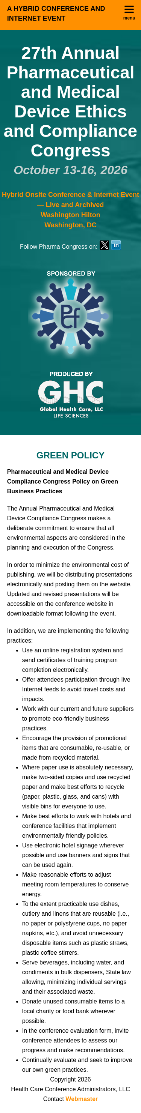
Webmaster (81, 1099)
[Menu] (129, 13)
